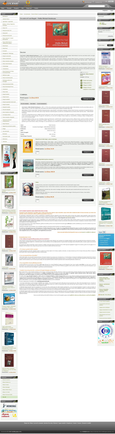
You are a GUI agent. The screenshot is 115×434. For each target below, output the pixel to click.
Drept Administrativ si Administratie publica (7, 42)
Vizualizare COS (97, 2)
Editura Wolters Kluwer (7, 389)
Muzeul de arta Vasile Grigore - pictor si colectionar (46, 139)
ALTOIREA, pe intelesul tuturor (8, 230)
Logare (111, 10)
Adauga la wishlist (87, 85)
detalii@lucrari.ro (86, 431)
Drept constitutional (7, 58)
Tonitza (36, 182)
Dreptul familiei (6, 94)
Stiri (22, 8)
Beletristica (5, 139)
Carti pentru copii (6, 136)
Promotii (9, 8)
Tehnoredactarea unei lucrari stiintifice (104, 315)
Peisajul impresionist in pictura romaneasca (44, 159)
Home (2, 8)
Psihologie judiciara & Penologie (7, 81)
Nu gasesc (16, 8)
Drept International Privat (8, 86)
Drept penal (5, 33)
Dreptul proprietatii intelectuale (9, 101)
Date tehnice (32, 103)
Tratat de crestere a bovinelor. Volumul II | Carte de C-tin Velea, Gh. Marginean (9, 369)
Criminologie (5, 66)
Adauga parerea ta (87, 82)
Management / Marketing (8, 53)
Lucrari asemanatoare (41, 103)
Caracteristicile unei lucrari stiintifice (104, 304)
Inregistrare (105, 10)
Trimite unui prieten (87, 80)
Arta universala (6, 131)
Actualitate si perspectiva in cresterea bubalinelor (104, 202)
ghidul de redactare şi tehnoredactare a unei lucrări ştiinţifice (82, 295)
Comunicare (5, 89)
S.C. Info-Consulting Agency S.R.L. (14, 431)
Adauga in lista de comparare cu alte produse (89, 88)
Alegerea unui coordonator (104, 307)
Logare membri (62, 423)
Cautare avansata (101, 45)
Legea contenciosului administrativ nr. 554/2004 (7, 327)
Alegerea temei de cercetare (104, 312)
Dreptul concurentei (7, 56)
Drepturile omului (6, 107)
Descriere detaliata (25, 103)
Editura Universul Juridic (7, 394)
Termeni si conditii (86, 423)
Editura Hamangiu (6, 387)
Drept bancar (5, 45)
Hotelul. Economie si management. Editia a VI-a (104, 66)
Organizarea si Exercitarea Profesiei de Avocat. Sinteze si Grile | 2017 (8, 287)
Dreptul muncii (6, 96)
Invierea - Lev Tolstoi (6, 249)
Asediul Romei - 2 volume (104, 182)
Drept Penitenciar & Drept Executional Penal (8, 72)
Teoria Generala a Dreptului (8, 117)
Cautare (79, 423)
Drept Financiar (6, 123)
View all (4, 397)
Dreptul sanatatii (6, 104)
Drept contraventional (7, 63)
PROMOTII (5, 16)
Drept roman (5, 91)
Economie (5, 50)
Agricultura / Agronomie (8, 21)
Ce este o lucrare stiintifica (104, 301)
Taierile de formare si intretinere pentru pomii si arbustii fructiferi (9, 211)
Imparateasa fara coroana (104, 144)
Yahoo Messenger (86, 2)
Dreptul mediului (6, 99)
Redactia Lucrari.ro (6, 379)
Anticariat (5, 141)
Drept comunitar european (8, 61)
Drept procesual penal (7, 35)
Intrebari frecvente (48, 423)
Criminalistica (5, 68)
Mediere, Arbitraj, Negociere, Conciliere (9, 24)
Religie (4, 128)
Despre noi (29, 8)
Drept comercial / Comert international (8, 38)
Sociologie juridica (6, 114)
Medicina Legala (6, 75)
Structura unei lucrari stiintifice (105, 318)
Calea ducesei (102, 163)
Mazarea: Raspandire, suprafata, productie (103, 290)
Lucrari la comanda (38, 423)
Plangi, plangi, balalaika (104, 105)
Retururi (55, 423)
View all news (108, 294)
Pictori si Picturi (34, 14)
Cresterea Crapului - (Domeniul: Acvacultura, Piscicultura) (9, 307)
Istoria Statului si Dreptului (8, 112)
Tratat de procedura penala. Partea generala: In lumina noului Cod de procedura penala (9, 348)
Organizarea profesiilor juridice (9, 126)
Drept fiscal (5, 48)
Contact (36, 8)
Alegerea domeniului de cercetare (105, 309)
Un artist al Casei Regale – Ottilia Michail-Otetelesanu (106, 267)
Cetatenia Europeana (103, 86)
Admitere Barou (6, 19)
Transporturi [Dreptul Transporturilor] (7, 120)
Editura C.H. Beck (6, 392)
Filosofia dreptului (6, 109)
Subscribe (102, 294)
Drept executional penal (7, 77)
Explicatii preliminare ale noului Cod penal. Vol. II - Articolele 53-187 (106, 223)
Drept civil (5, 27)
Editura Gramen (6, 384)
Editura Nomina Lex (6, 382)
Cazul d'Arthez (5, 267)
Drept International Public (8, 84)
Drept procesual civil (7, 30)
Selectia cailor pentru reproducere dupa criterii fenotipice (104, 279)
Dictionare (5, 133)
